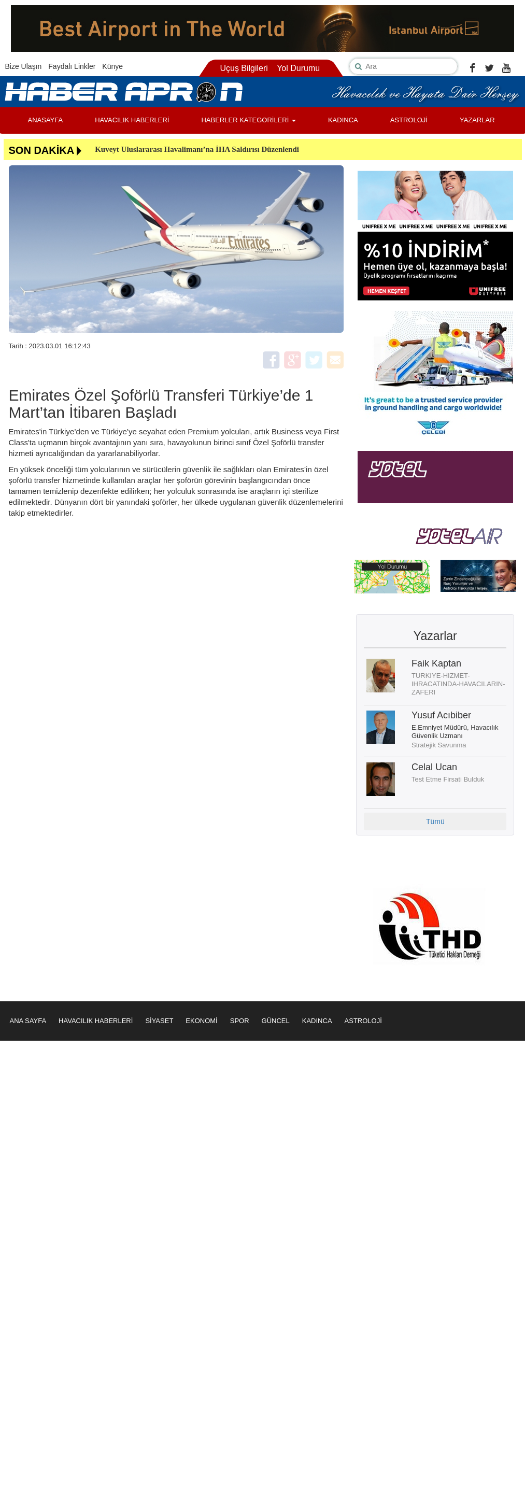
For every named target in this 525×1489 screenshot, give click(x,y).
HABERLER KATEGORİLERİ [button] (248, 120)
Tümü (435, 821)
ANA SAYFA (28, 1021)
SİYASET (159, 1021)
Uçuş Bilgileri (243, 68)
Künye (112, 66)
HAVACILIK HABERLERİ (132, 120)
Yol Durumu (298, 68)
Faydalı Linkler (71, 66)
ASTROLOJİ (409, 120)
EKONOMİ (201, 1021)
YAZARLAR (477, 120)
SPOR (239, 1021)
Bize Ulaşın (23, 66)
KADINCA (343, 120)
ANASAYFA (45, 120)
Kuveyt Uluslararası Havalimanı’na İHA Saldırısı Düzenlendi (197, 149)
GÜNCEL (276, 1021)
